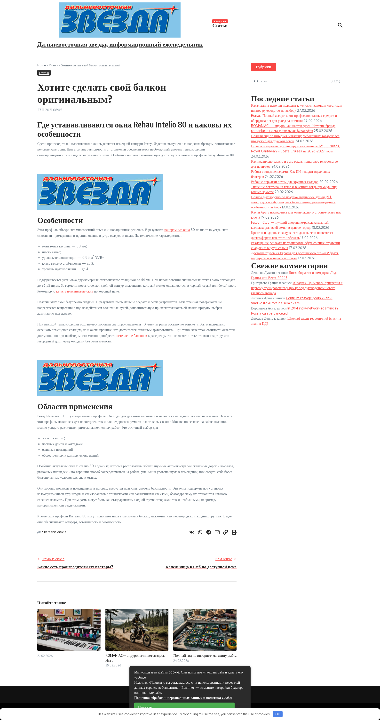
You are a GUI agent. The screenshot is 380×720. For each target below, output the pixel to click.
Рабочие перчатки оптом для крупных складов (284, 182)
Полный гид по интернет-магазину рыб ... (205, 655)
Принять (145, 707)
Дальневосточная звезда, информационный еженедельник (120, 44)
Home (41, 65)
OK (277, 714)
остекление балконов (132, 335)
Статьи (220, 25)
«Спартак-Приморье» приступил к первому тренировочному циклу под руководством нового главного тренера (296, 288)
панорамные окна (177, 230)
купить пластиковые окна (74, 291)
